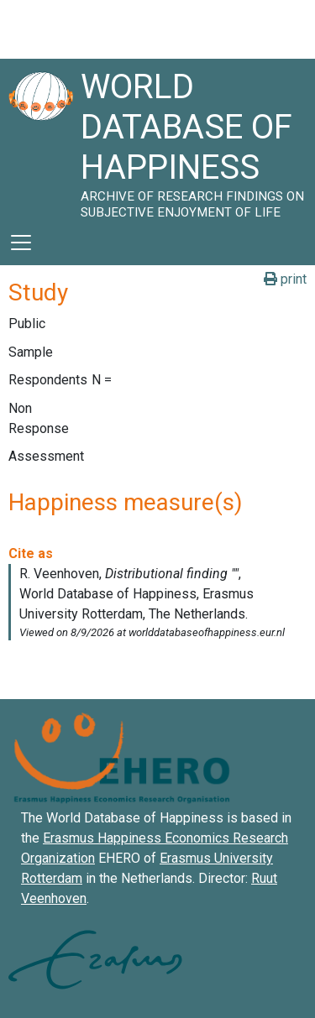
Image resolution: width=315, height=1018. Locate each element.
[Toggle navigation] (21, 242)
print (285, 279)
